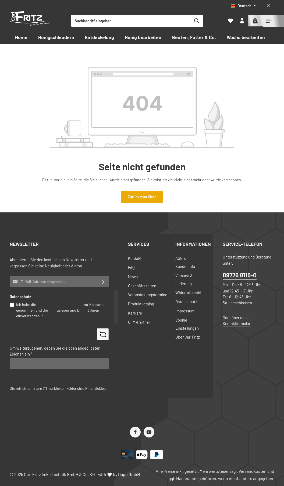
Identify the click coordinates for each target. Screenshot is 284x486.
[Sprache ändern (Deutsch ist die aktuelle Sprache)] (243, 6)
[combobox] (151, 21)
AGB (52, 310)
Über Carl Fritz (187, 337)
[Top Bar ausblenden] (268, 6)
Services (138, 244)
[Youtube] (149, 432)
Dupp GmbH (129, 474)
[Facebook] (135, 432)
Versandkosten (253, 471)
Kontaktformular (236, 323)
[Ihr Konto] (242, 21)
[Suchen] (217, 21)
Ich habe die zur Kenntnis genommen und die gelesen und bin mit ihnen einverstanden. (60, 310)
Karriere (135, 313)
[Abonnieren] (103, 281)
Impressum (184, 310)
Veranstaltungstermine (147, 294)
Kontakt (134, 258)
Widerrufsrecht (188, 292)
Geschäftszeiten (142, 285)
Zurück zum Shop (142, 197)
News (133, 276)
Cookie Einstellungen (187, 324)
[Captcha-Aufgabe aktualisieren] (103, 334)
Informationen (193, 244)
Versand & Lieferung (184, 279)
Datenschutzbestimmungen (60, 304)
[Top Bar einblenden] (268, 21)
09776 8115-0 (240, 275)
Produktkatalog (141, 303)
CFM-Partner (139, 322)
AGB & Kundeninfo (185, 262)
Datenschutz (186, 301)
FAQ (131, 267)
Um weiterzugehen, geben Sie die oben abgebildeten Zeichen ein (55, 351)
